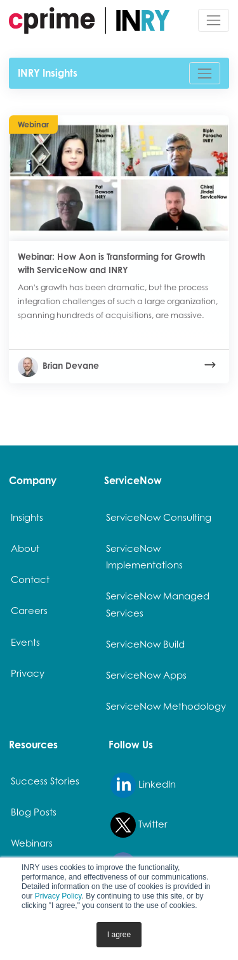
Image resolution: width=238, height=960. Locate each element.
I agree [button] (119, 934)
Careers (29, 610)
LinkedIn (143, 785)
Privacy (27, 673)
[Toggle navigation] (213, 20)
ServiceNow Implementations (144, 556)
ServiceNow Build (145, 644)
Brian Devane (58, 365)
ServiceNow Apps (146, 675)
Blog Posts (33, 811)
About (25, 548)
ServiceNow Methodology (166, 706)
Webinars (32, 842)
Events (25, 642)
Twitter (139, 825)
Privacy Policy (58, 896)
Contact (30, 579)
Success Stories (45, 780)
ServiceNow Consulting (158, 517)
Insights (27, 517)
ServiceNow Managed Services (157, 604)
